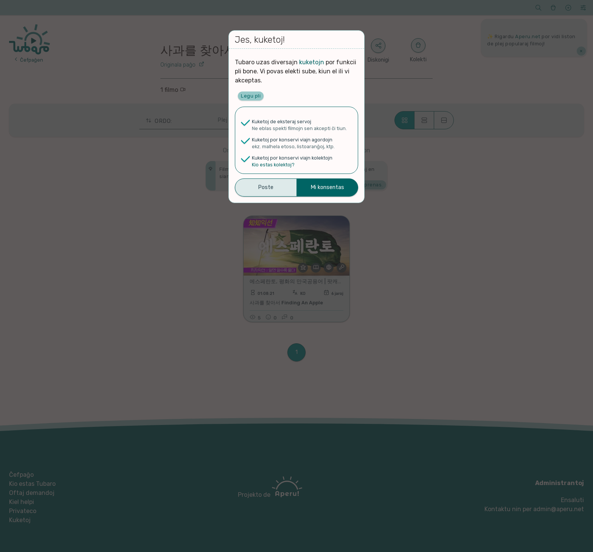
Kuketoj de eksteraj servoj (281, 121)
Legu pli (251, 96)
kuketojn (311, 62)
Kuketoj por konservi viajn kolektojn (292, 158)
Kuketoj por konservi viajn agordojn (292, 140)
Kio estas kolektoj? (273, 164)
